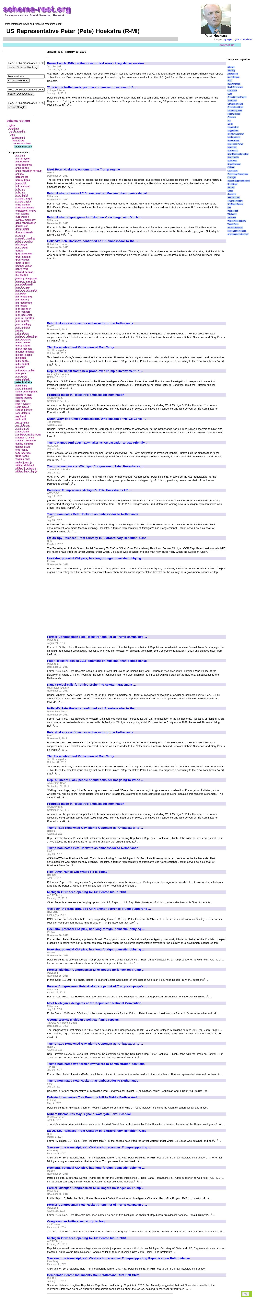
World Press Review (236, 221)
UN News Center (235, 204)
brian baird (21, 195)
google (228, 39)
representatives (22, 143)
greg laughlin (22, 256)
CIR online (232, 90)
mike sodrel (22, 364)
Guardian (231, 117)
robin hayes (22, 407)
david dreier (22, 229)
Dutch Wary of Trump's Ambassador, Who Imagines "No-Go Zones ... (96, 418)
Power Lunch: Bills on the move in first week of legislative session (95, 63)
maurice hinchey (24, 351)
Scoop (230, 191)
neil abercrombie (25, 370)
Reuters (230, 187)
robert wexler (22, 403)
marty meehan (23, 348)
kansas (19, 330)
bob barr (20, 189)
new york (20, 373)
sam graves (22, 422)
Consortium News (235, 107)
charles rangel (23, 198)
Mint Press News (235, 144)
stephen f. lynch (24, 437)
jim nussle (21, 305)
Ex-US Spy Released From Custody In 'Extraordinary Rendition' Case (96, 538)
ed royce (20, 235)
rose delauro (22, 413)
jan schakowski (24, 284)
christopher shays (25, 210)
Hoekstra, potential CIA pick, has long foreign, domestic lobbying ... (96, 558)
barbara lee (21, 177)
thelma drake (22, 447)
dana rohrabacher (25, 223)
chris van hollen (24, 207)
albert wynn (22, 161)
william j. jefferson (25, 468)
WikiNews (231, 217)
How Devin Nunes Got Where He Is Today (77, 871)
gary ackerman (23, 253)
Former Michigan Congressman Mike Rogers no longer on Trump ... (95, 969)
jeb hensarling (23, 296)
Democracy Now (234, 111)
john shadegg (23, 324)
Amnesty (231, 70)
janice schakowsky (26, 290)
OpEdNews (232, 171)
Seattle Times (233, 197)
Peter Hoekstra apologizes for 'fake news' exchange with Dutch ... (94, 217)
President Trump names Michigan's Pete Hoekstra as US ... (89, 490)
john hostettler (23, 315)
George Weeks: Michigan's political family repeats (83, 1019)
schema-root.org (18, 120)
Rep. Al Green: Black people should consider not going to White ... (95, 780)
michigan (20, 357)
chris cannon (22, 204)
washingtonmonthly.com (238, 234)
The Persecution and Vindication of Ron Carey (80, 347)
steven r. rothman (25, 440)
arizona (19, 174)
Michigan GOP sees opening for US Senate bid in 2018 (86, 892)
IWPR (230, 124)
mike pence (22, 361)
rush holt (20, 419)
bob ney (20, 192)
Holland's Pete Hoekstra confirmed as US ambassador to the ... (92, 241)
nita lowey (21, 376)
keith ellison (22, 333)
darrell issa (21, 226)
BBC (229, 80)
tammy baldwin (24, 443)
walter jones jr (23, 462)
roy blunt (20, 416)
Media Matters (233, 137)
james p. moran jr (25, 281)
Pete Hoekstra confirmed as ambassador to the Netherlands (90, 323)
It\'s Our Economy (235, 134)
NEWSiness (232, 151)
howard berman (24, 272)
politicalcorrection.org (236, 231)
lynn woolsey (22, 339)
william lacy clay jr (26, 471)
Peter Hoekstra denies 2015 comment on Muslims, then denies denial (97, 193)
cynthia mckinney (25, 220)
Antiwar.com (232, 74)
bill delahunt (22, 186)
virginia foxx (22, 459)
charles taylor (23, 201)
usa (13, 134)
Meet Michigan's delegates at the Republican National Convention (94, 1003)
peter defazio (22, 379)
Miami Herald (233, 141)
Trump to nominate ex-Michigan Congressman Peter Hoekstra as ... (95, 466)
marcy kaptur (22, 345)
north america (18, 131)
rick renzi (20, 401)
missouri (20, 367)
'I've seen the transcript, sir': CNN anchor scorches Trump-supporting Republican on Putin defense (118, 1258)
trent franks (22, 456)
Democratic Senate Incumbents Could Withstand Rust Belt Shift (93, 1275)
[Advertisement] (80, 135)
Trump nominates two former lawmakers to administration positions (96, 1063)
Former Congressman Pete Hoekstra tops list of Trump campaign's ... (97, 636)
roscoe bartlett (23, 410)
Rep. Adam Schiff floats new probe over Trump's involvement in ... (95, 371)
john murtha (22, 321)
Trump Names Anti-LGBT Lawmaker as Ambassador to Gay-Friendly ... (97, 442)
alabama (20, 155)
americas (14, 128)
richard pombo (23, 397)
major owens (22, 342)
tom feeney (21, 449)
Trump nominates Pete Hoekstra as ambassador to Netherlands (92, 514)
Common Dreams (235, 104)
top (246, 1294)
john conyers (22, 311)
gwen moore (22, 262)
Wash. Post (232, 211)
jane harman (22, 287)
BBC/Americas (233, 84)
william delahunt (24, 465)
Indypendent (232, 131)
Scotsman (231, 194)
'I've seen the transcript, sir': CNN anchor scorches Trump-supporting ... (99, 908)
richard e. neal (23, 394)
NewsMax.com (233, 164)
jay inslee (20, 293)
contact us (227, 45)
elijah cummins (24, 241)
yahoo (238, 39)
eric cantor (21, 247)
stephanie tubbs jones (28, 434)
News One (232, 161)
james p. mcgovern (26, 278)
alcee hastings (23, 164)
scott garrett (22, 428)
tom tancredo (23, 453)
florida (19, 250)
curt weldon (22, 216)
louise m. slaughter (26, 336)
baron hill (20, 183)
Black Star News (235, 87)
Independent (233, 127)
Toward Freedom (235, 201)
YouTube (247, 39)
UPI (229, 207)
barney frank (22, 180)
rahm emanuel (23, 388)
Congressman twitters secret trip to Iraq (76, 1221)
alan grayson (22, 158)
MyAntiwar (232, 147)
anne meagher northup (28, 170)
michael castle (23, 355)
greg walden (22, 259)
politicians (18, 140)
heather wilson (23, 266)
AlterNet (231, 67)
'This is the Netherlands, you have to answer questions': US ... (92, 87)
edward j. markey (25, 238)
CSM (229, 94)
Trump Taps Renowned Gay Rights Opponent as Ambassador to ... (95, 827)
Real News (232, 184)
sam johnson (22, 425)
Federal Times (233, 114)
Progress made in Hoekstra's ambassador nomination (85, 394)
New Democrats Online (237, 154)
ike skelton (21, 275)
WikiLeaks (232, 214)
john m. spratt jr (24, 318)
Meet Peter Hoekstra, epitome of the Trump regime (83, 169)
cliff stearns (22, 213)
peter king (21, 385)
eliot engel (21, 244)
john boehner (23, 309)
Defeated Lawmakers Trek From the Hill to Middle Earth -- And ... (93, 1097)
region (11, 125)
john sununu (22, 327)
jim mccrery (22, 299)
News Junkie (233, 157)
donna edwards (24, 232)
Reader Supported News (238, 181)
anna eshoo (22, 168)
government (18, 137)
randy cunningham (26, 391)
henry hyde (21, 269)
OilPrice (230, 167)
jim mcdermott (23, 302)
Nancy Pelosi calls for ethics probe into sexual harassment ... (91, 684)
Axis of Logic (233, 77)
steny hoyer (22, 431)
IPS (229, 121)
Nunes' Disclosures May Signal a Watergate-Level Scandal (89, 1114)
